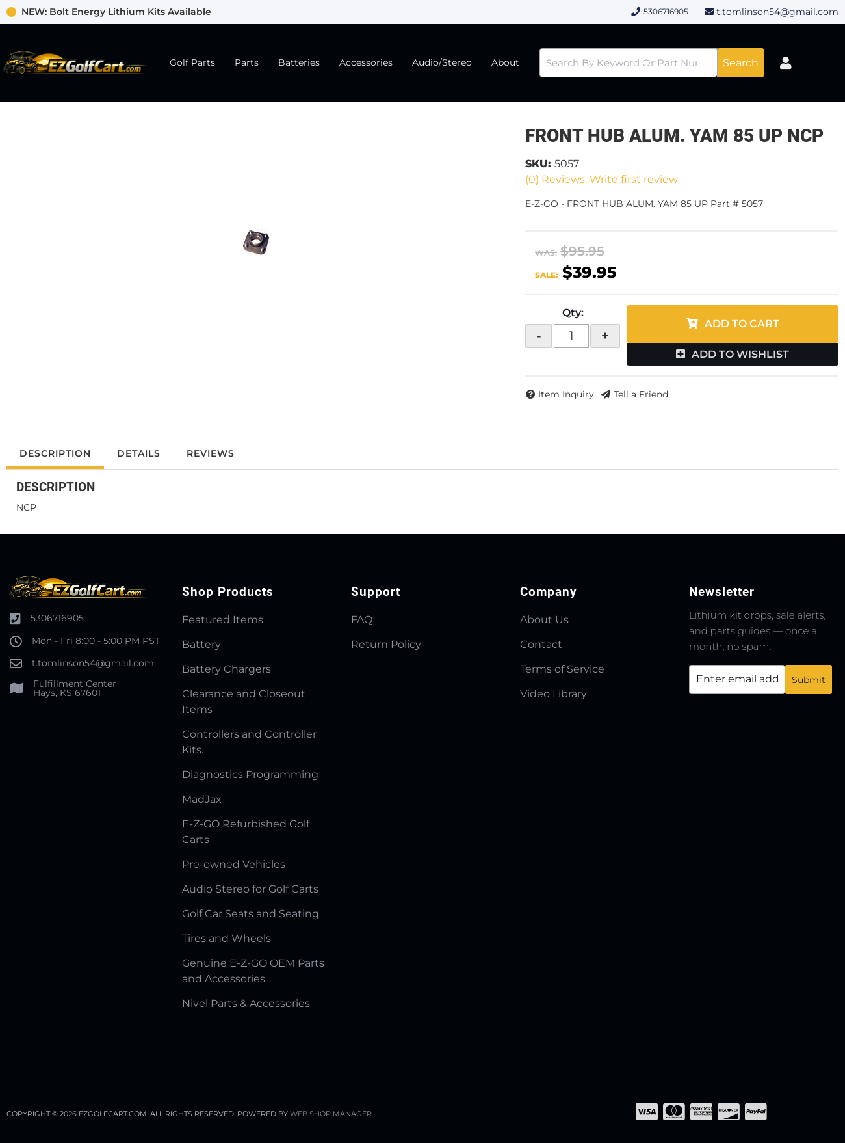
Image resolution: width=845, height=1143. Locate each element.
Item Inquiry (566, 394)
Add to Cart (742, 323)
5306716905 (57, 618)
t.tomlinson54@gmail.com (777, 12)
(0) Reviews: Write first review (601, 179)
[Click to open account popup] (786, 63)
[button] (652, 62)
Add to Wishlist (740, 354)
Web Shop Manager (331, 1113)
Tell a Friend (641, 394)
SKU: (538, 163)
